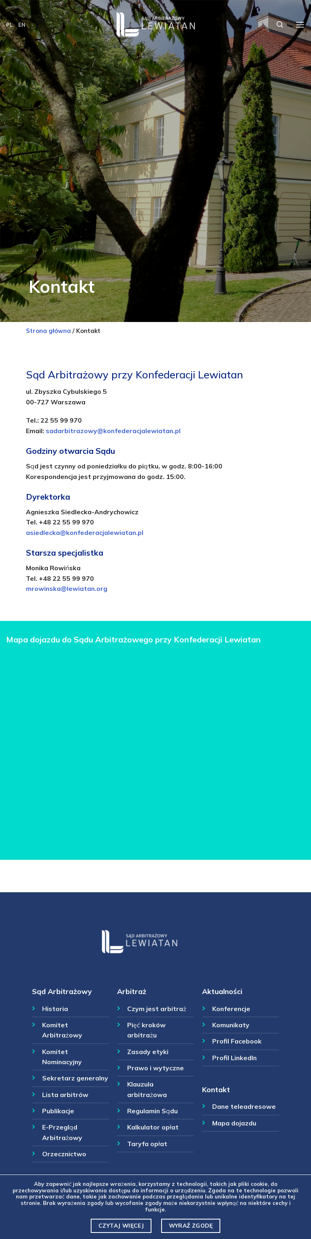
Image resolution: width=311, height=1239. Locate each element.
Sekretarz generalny (75, 1078)
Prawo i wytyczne (155, 1068)
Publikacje (58, 1111)
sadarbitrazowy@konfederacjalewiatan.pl (113, 431)
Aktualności (222, 991)
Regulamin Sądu (152, 1111)
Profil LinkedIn (234, 1058)
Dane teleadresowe (244, 1106)
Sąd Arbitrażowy (62, 991)
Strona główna (48, 331)
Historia (55, 1009)
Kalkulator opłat (153, 1127)
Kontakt (216, 1089)
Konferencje (231, 1009)
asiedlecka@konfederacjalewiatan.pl (84, 532)
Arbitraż (131, 991)
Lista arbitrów (65, 1095)
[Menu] (300, 25)
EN (22, 24)
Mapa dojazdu (234, 1123)
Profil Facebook (237, 1041)
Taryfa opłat (147, 1144)
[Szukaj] (280, 24)
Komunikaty (230, 1025)
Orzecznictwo (64, 1154)
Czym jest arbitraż (156, 1009)
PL (9, 24)
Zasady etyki (147, 1052)
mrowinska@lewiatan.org (66, 588)
